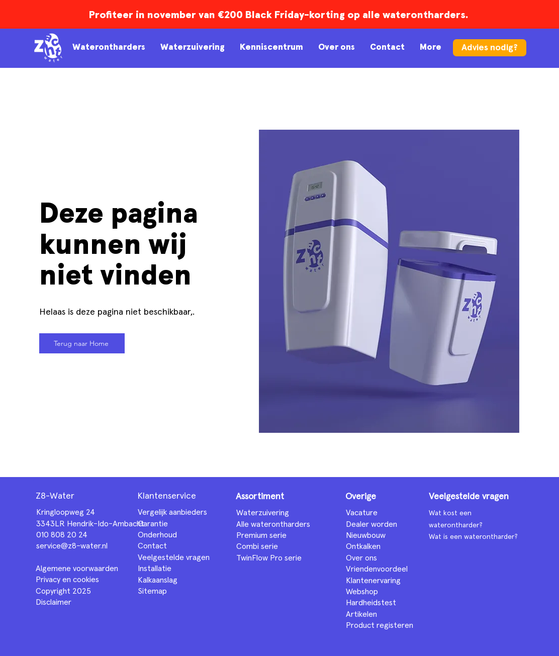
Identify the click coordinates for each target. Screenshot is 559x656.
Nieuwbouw (366, 535)
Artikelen (361, 614)
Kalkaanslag (157, 580)
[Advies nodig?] (489, 47)
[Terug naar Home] (82, 343)
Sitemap (152, 591)
